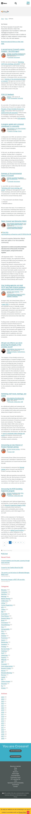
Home (2, 18)
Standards (4, 644)
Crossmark (4, 664)
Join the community (15, 750)
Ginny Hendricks (20, 54)
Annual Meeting (5, 624)
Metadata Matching (6, 672)
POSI (9, 98)
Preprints (3, 657)
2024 (2, 699)
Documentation (15, 775)
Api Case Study (5, 648)
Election (3, 670)
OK (28, 812)
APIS (2, 607)
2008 (2, 734)
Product (20, 131)
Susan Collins (10, 399)
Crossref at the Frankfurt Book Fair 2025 (12, 567)
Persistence (4, 637)
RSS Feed (4, 553)
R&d (2, 611)
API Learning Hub (15, 779)
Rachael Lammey (19, 223)
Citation (3, 609)
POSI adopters (21, 118)
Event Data (4, 613)
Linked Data (4, 655)
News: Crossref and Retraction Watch (13, 221)
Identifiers (9, 296)
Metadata (19, 295)
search (15, 3)
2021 (2, 705)
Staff (22, 401)
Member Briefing (5, 598)
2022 (2, 703)
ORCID (3, 633)
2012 (2, 725)
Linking (3, 603)
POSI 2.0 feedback (7, 94)
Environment (17, 57)
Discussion (4, 683)
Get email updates (15, 756)
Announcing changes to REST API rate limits (13, 579)
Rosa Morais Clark (11, 54)
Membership (4, 642)
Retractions (20, 227)
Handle (3, 677)
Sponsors (15, 772)
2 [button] (12, 542)
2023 (2, 701)
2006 (2, 738)
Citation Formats (5, 681)
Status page (15, 773)
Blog (6, 18)
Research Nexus (11, 228)
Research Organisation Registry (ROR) (15, 505)
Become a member (15, 766)
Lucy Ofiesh (14, 53)
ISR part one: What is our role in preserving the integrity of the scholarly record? (11, 345)
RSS (2, 679)
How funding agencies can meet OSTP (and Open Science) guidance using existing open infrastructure (13, 287)
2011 (2, 727)
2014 (2, 721)
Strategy (15, 131)
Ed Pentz (9, 53)
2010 (2, 729)
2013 (2, 723)
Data (2, 627)
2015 (2, 719)
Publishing (4, 651)
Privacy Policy (22, 812)
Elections (3, 675)
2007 (2, 736)
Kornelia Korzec (21, 53)
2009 (2, 732)
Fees (15, 770)
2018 (2, 712)
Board (2, 620)
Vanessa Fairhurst (18, 399)
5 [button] (20, 542)
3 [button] (15, 542)
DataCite (3, 635)
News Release (18, 228)
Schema (3, 688)
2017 (2, 714)
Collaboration (17, 401)
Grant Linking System (12, 295)
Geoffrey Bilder (14, 224)
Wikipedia (3, 659)
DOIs (2, 631)
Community (10, 57)
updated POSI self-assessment (9, 112)
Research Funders (20, 294)
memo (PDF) (5, 304)
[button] (4, 542)
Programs (10, 131)
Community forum (15, 777)
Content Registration (7, 605)
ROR (22, 495)
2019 (2, 710)
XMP (2, 662)
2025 (2, 697)
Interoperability (5, 629)
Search (3, 640)
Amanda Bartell (10, 349)
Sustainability (14, 98)
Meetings (3, 596)
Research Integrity (12, 227)
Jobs (15, 781)
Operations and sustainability (16, 783)
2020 (2, 708)
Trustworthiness (21, 351)
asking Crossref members (17, 530)
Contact (15, 786)
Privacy (15, 796)
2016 (2, 716)
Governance (4, 622)
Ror (2, 686)
